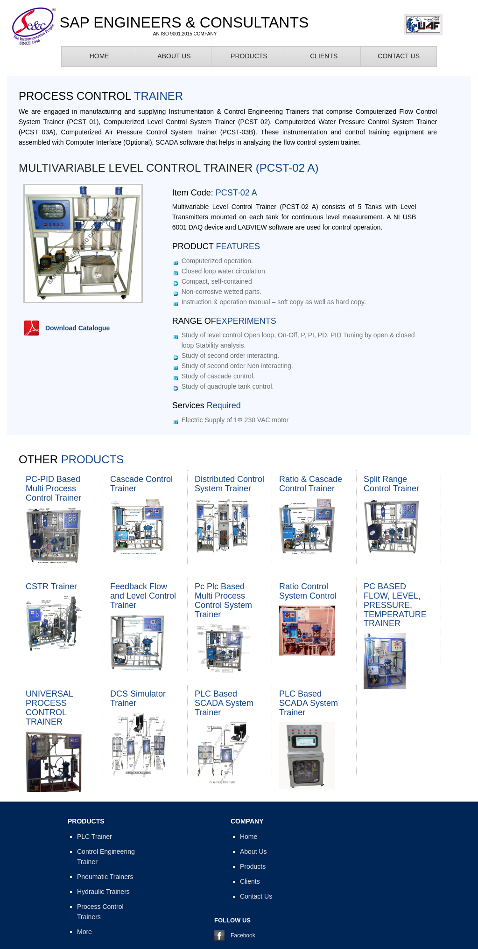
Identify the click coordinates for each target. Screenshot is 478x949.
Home (99, 56)
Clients (323, 56)
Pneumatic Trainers (105, 876)
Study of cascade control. (218, 376)
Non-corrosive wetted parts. (221, 291)
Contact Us (399, 56)
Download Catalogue (77, 328)
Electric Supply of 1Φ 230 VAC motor (235, 420)
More (84, 931)
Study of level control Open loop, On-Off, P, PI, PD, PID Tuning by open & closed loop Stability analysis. (298, 340)
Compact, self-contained (217, 281)
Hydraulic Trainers (103, 891)
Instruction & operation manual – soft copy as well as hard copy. (274, 302)
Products (249, 56)
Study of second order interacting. (230, 355)
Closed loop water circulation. (224, 271)
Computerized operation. (217, 261)
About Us (173, 56)
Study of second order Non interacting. (237, 366)
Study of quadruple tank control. (228, 386)
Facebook (243, 935)
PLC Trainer (94, 836)
